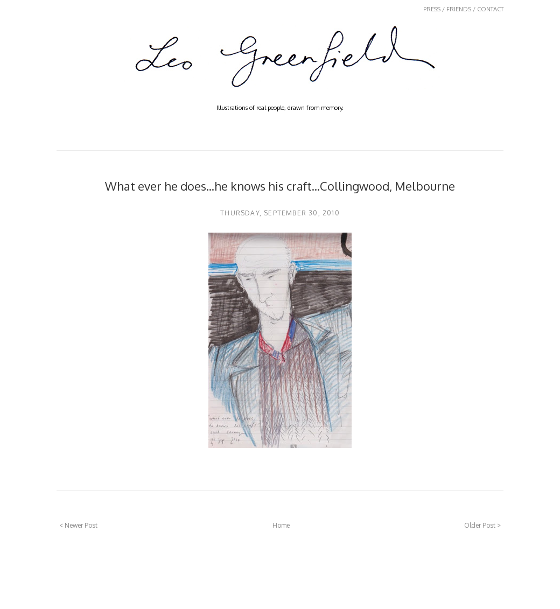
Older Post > (482, 525)
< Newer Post (78, 525)
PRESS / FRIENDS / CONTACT (463, 9)
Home (281, 525)
